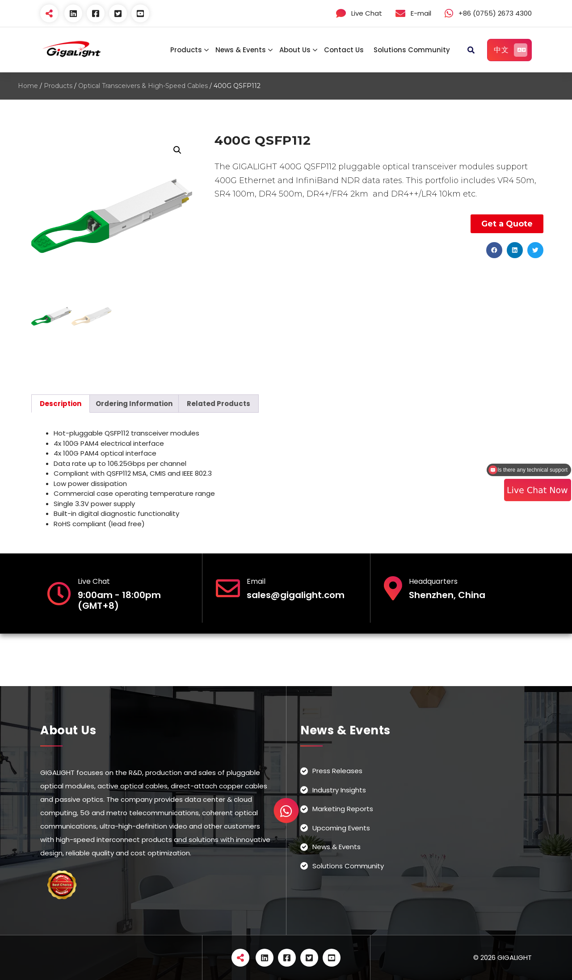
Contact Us (344, 49)
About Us (295, 49)
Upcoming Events (341, 828)
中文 (510, 50)
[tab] (60, 403)
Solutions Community (412, 49)
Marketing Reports (342, 808)
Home (28, 86)
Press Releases (337, 770)
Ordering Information (134, 403)
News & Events (240, 49)
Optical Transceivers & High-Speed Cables (143, 86)
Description (60, 403)
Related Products (218, 403)
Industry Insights (339, 790)
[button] (494, 250)
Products (186, 49)
